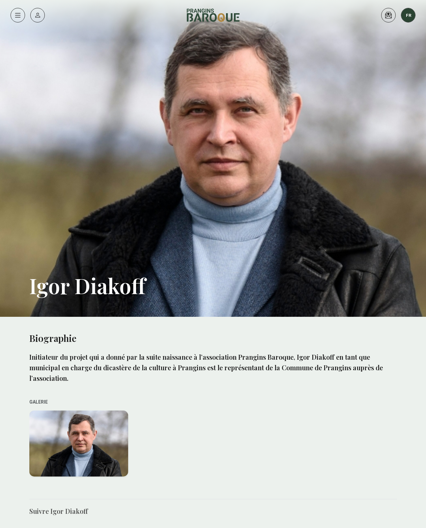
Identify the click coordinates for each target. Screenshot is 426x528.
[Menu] (18, 15)
